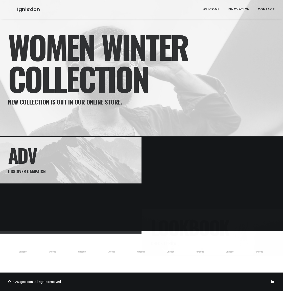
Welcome (211, 9)
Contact (266, 9)
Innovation (239, 9)
